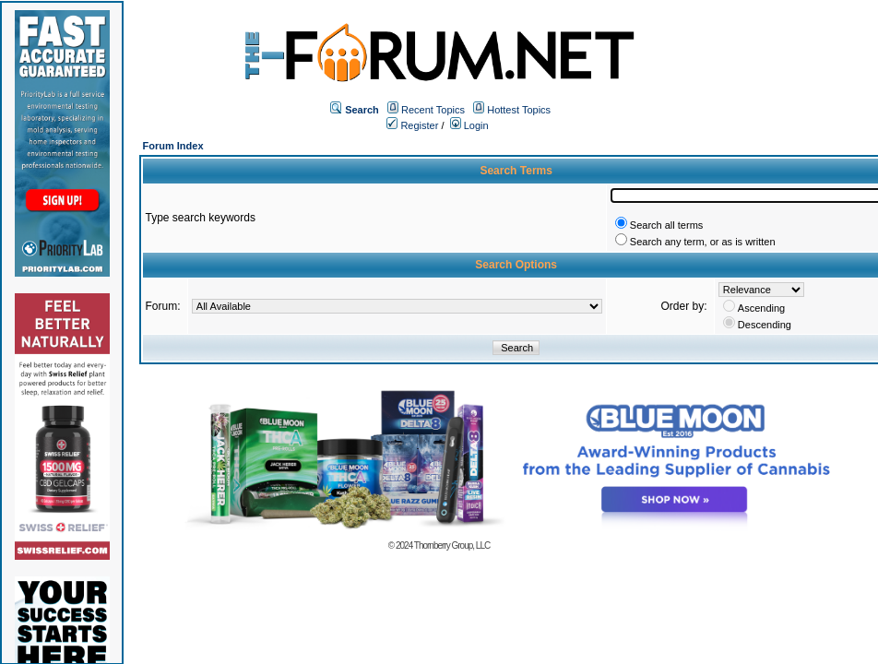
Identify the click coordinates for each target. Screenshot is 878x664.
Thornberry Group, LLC (452, 545)
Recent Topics (433, 109)
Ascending (761, 308)
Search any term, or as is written (703, 241)
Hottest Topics (519, 109)
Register (412, 125)
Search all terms (666, 225)
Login (469, 125)
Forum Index (173, 145)
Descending (764, 324)
